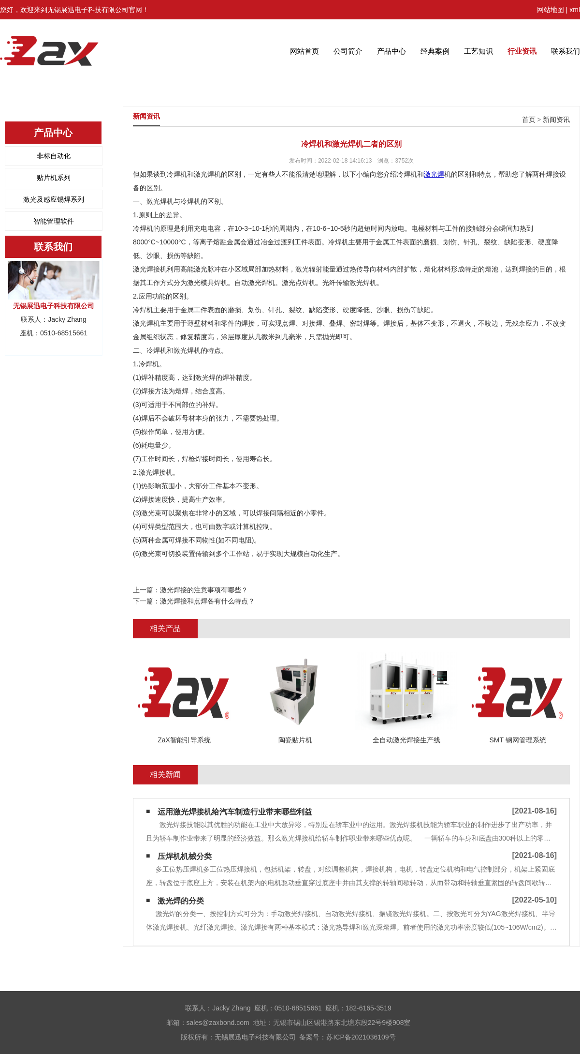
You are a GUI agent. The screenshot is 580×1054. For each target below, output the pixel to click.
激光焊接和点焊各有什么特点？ (207, 601)
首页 (529, 119)
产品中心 (391, 51)
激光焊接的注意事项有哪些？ (204, 590)
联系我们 (565, 51)
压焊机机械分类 (185, 856)
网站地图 (550, 10)
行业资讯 (522, 51)
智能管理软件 (53, 221)
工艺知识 (478, 51)
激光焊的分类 (181, 901)
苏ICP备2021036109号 (360, 1037)
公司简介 (348, 51)
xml (574, 10)
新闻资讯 (556, 119)
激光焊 (434, 174)
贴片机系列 (54, 177)
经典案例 (435, 51)
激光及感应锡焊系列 (53, 199)
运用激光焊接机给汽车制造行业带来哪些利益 (235, 812)
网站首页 (304, 51)
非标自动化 (54, 156)
